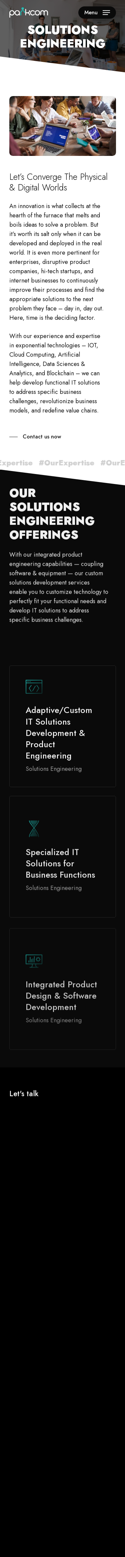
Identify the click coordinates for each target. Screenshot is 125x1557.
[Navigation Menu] (97, 12)
